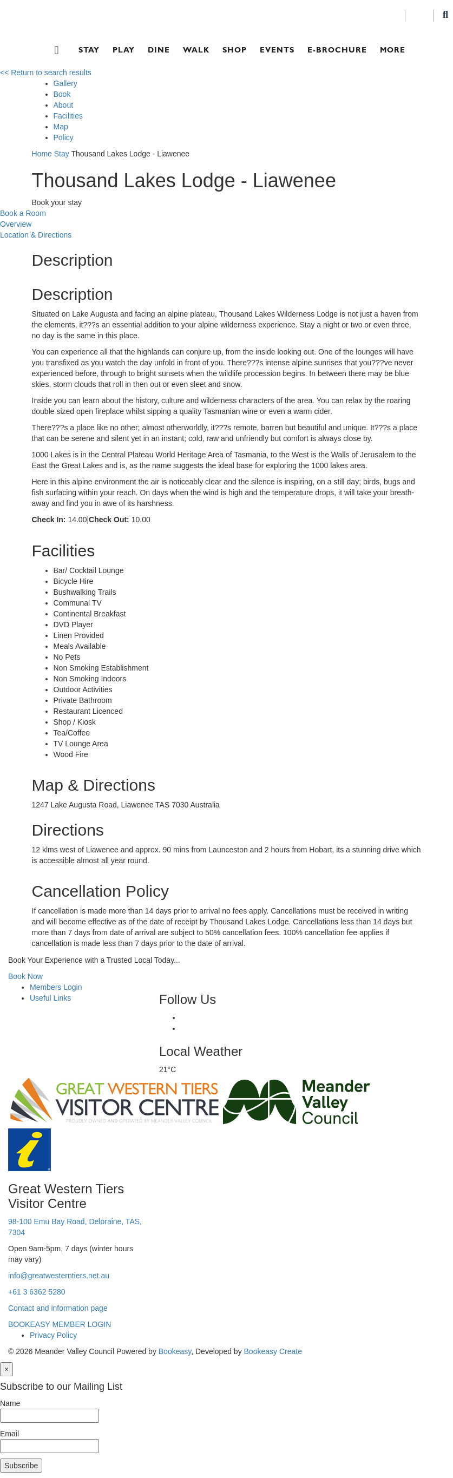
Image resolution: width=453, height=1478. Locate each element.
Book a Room (23, 213)
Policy (64, 137)
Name (10, 1403)
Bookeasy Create (273, 1351)
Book (62, 94)
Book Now (25, 976)
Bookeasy (175, 1351)
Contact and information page (58, 1308)
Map (61, 126)
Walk (196, 49)
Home (42, 153)
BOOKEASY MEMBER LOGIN (59, 1324)
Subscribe (21, 1465)
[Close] (6, 1369)
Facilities (68, 115)
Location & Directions (35, 235)
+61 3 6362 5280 (36, 1291)
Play (124, 49)
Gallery (65, 83)
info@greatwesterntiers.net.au (58, 1275)
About (64, 105)
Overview (15, 224)
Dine (159, 49)
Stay (89, 49)
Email (9, 1433)
